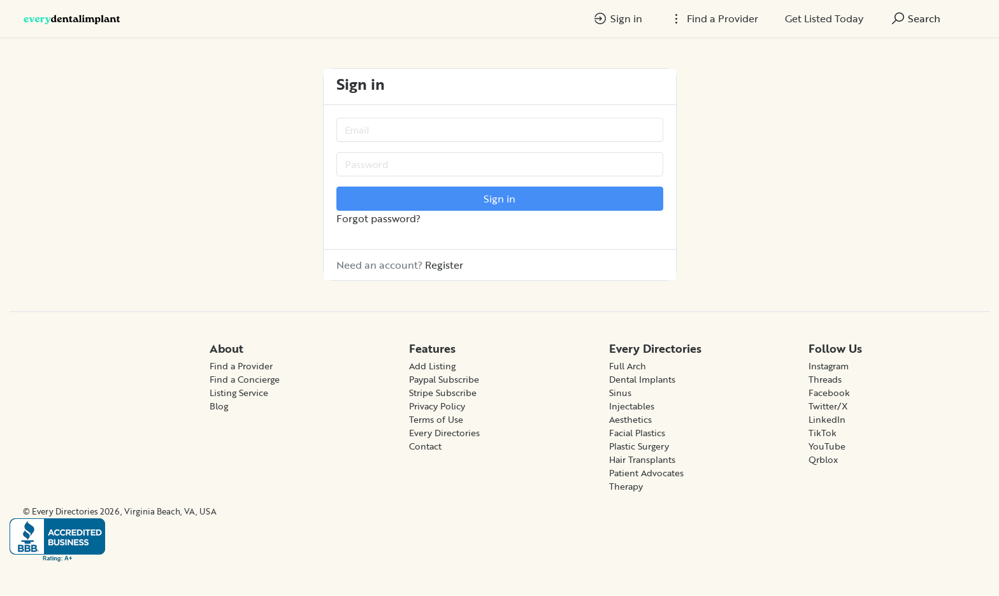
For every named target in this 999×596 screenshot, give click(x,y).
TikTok (823, 432)
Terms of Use (436, 419)
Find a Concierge (245, 379)
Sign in (617, 18)
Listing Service (239, 392)
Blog (219, 406)
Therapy (626, 486)
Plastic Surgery (639, 446)
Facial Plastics (637, 432)
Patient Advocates (646, 472)
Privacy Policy (437, 406)
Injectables (631, 406)
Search (915, 18)
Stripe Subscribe (443, 392)
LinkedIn (827, 419)
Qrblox (823, 459)
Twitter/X (828, 406)
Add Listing (432, 365)
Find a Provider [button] (713, 18)
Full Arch (627, 365)
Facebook (829, 392)
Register (444, 265)
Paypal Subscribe (444, 379)
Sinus (620, 392)
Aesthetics (630, 419)
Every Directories (444, 432)
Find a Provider (241, 365)
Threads (825, 379)
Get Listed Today (824, 18)
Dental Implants (642, 379)
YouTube (827, 446)
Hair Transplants (642, 459)
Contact (425, 446)
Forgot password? (378, 218)
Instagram (829, 365)
